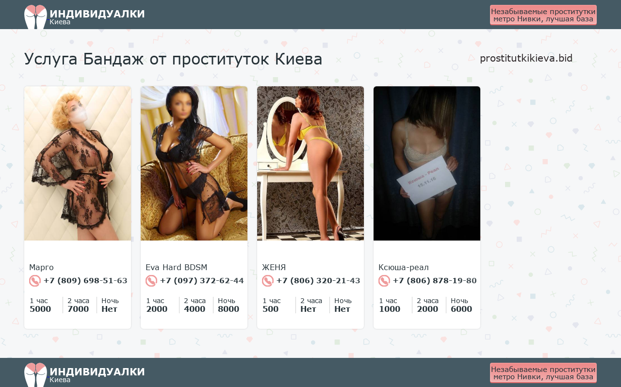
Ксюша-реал (403, 267)
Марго (41, 267)
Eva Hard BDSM (176, 267)
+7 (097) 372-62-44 (195, 281)
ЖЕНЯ (274, 267)
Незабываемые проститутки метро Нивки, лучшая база (543, 15)
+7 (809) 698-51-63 (78, 281)
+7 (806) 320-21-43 (311, 281)
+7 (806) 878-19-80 (427, 281)
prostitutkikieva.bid (526, 58)
